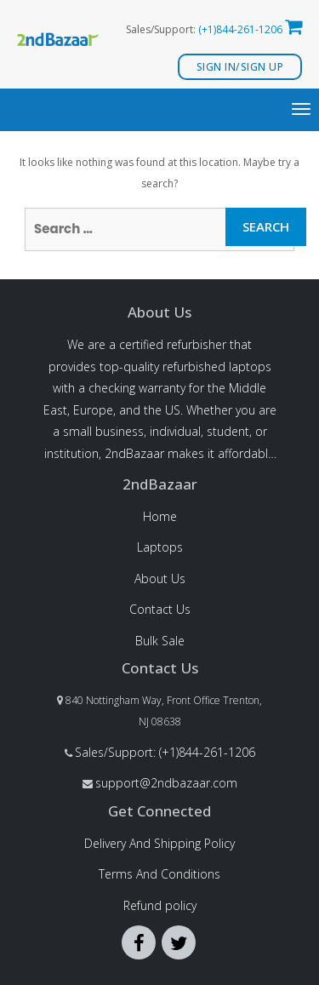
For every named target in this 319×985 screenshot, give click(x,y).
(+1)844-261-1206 (240, 29)
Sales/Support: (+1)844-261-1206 (165, 752)
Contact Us (160, 609)
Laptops (160, 547)
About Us (159, 578)
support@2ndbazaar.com (166, 783)
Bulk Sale (160, 641)
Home (160, 516)
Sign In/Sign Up (240, 67)
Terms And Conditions (159, 874)
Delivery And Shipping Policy (159, 843)
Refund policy (160, 905)
